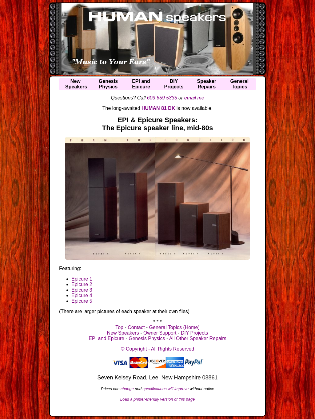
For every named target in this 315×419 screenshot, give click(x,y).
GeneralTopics (239, 84)
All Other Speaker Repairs (197, 338)
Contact (136, 327)
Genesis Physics (147, 338)
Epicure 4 (81, 295)
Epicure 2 (81, 284)
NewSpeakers (76, 84)
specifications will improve (166, 388)
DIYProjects (174, 84)
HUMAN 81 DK (158, 108)
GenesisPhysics (108, 84)
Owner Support (160, 333)
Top (119, 327)
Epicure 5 (81, 301)
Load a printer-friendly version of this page (157, 399)
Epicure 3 (81, 290)
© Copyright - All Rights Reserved (157, 348)
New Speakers (123, 333)
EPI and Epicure (106, 338)
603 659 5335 (162, 97)
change (127, 388)
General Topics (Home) (174, 327)
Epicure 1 (81, 278)
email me (194, 97)
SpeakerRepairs (206, 84)
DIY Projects (194, 333)
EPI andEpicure (141, 84)
